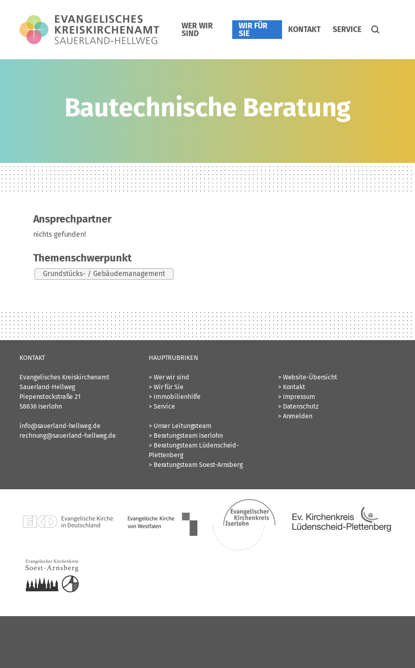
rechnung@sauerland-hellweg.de (67, 435)
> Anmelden (295, 416)
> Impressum (296, 396)
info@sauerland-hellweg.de (60, 426)
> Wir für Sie (166, 387)
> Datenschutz (298, 406)
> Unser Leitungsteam (180, 426)
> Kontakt (291, 387)
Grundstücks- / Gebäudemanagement (104, 274)
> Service (162, 406)
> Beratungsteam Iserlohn (186, 435)
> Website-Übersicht (307, 377)
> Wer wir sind (169, 377)
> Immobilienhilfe (175, 396)
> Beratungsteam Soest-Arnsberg (196, 465)
